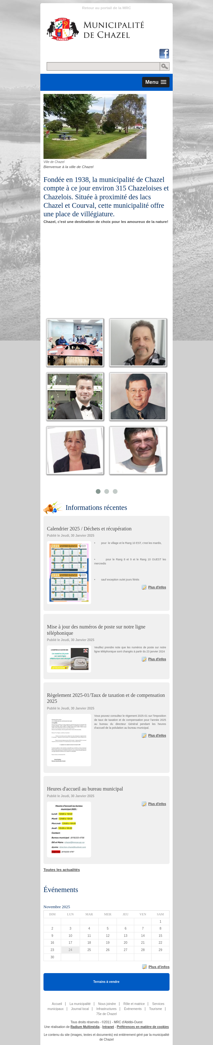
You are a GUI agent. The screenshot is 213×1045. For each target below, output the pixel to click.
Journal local (80, 1009)
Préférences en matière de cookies (143, 1027)
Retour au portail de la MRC (106, 8)
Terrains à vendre (106, 982)
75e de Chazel (106, 1014)
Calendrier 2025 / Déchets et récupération (89, 528)
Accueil (57, 1004)
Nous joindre (107, 1004)
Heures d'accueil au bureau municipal (85, 788)
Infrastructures (106, 1009)
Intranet (108, 1027)
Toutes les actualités (61, 869)
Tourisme (155, 1009)
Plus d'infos (157, 587)
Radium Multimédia (85, 1027)
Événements (133, 1009)
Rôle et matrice (134, 1004)
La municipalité (80, 1004)
